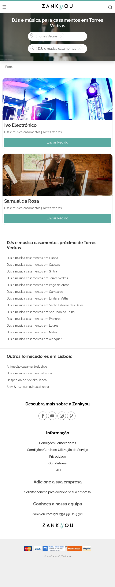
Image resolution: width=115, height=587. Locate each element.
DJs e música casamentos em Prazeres (34, 318)
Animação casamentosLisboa (27, 366)
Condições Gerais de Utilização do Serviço (57, 450)
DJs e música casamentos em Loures (32, 325)
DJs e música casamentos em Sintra (32, 271)
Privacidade (57, 456)
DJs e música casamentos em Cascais (33, 264)
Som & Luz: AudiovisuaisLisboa (28, 387)
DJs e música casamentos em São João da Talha (41, 312)
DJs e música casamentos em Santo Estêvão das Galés (45, 305)
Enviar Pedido (57, 142)
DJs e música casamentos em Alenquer (34, 339)
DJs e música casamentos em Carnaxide (35, 291)
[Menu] (4, 7)
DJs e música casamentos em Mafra (32, 332)
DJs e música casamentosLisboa (29, 373)
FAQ (58, 470)
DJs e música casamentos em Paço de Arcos (38, 285)
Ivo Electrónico (20, 125)
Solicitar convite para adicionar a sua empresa (57, 492)
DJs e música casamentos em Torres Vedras (37, 278)
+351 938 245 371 (71, 514)
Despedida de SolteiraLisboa (27, 380)
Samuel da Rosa (21, 201)
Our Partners (57, 463)
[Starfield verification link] (54, 548)
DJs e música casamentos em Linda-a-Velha (37, 298)
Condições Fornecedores (57, 443)
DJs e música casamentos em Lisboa (32, 258)
